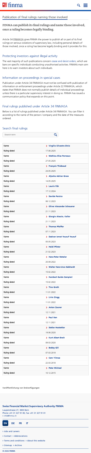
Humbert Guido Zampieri (60, 277)
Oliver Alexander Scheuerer (62, 206)
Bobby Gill (54, 348)
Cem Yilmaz (54, 358)
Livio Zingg (54, 297)
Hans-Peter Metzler (58, 257)
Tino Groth (54, 287)
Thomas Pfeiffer (56, 226)
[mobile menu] (85, 5)
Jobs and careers (11, 431)
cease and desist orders (64, 61)
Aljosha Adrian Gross (59, 176)
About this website (36, 440)
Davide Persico (56, 196)
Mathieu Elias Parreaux (59, 156)
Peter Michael (55, 368)
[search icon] (78, 5)
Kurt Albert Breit (57, 337)
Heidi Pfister (54, 247)
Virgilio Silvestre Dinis (59, 146)
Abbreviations (20, 436)
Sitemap (8, 445)
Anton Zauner (55, 307)
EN (5, 423)
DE (13, 423)
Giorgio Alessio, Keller (59, 216)
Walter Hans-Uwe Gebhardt (62, 267)
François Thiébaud (57, 166)
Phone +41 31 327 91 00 (13, 413)
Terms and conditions (14, 440)
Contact (7, 436)
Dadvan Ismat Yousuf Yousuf (62, 237)
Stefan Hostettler (57, 327)
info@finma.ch (10, 416)
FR (20, 423)
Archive (18, 445)
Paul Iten (53, 317)
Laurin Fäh (54, 186)
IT (27, 423)
